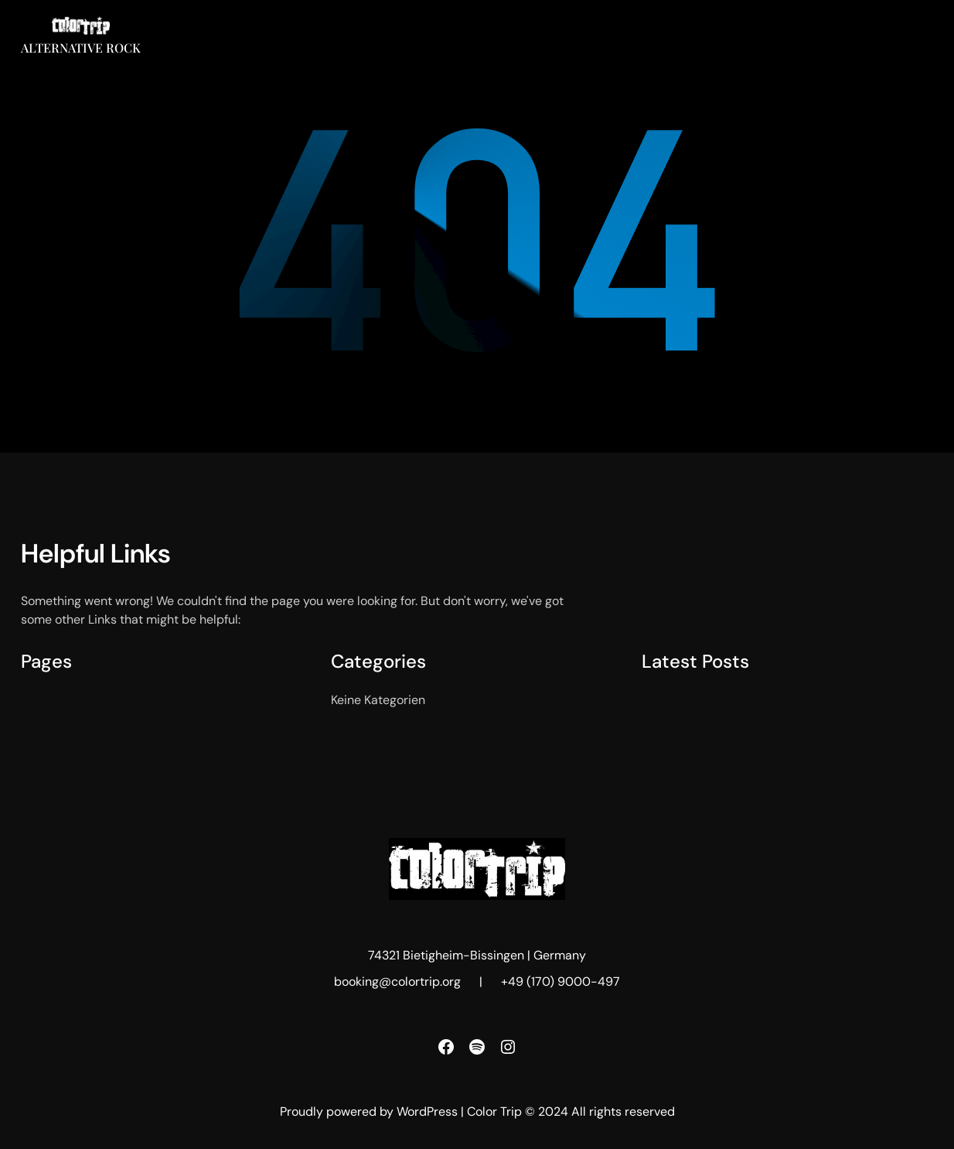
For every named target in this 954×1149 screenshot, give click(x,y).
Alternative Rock (81, 47)
